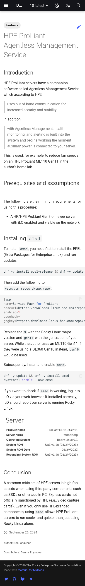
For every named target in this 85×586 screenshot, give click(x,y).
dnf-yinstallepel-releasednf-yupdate (43, 271)
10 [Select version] (37, 5)
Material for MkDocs (31, 570)
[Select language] (67, 5)
